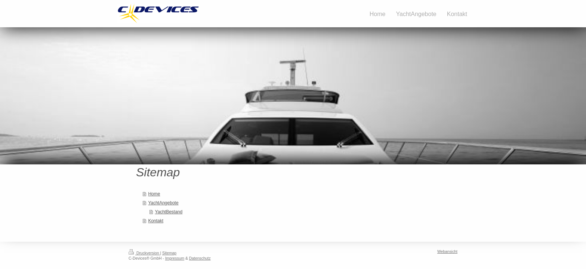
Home (154, 194)
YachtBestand (168, 211)
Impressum (174, 258)
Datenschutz (200, 258)
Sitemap (169, 253)
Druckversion (144, 253)
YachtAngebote (163, 202)
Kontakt (155, 220)
